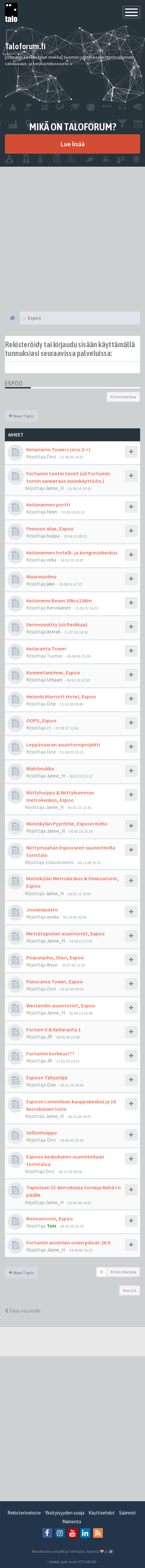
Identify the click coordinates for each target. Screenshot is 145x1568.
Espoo (14, 383)
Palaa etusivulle (23, 1311)
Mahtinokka (40, 768)
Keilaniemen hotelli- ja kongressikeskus (71, 552)
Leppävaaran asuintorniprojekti (63, 744)
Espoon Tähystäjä (46, 1077)
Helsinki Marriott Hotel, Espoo (61, 696)
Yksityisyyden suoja (64, 1513)
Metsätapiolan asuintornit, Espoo (65, 933)
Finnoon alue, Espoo (50, 528)
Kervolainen (59, 608)
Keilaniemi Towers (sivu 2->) (58, 449)
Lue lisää (72, 144)
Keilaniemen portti (48, 504)
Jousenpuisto (42, 909)
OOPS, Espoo (41, 720)
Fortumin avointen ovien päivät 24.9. (68, 1242)
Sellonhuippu (41, 1132)
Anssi (52, 965)
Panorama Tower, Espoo (54, 981)
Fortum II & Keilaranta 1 (53, 1029)
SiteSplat (77, 1551)
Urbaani (54, 680)
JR (49, 1037)
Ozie (51, 704)
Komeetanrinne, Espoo (53, 672)
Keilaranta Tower (46, 648)
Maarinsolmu (41, 576)
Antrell (53, 632)
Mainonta (71, 1521)
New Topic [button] (21, 416)
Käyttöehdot (102, 1513)
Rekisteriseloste (24, 1513)
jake (51, 584)
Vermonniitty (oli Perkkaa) (56, 624)
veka (51, 560)
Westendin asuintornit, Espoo (60, 1005)
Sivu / (129, 1290)
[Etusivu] (12, 318)
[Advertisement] (72, 239)
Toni (51, 1226)
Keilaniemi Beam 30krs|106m (59, 600)
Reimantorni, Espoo (49, 1218)
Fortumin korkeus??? (50, 1053)
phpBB (59, 1551)
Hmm (52, 512)
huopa (53, 536)
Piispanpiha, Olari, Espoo (55, 957)
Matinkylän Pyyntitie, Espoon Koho (66, 823)
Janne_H (54, 488)
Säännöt (127, 1513)
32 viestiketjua (123, 396)
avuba (53, 917)
